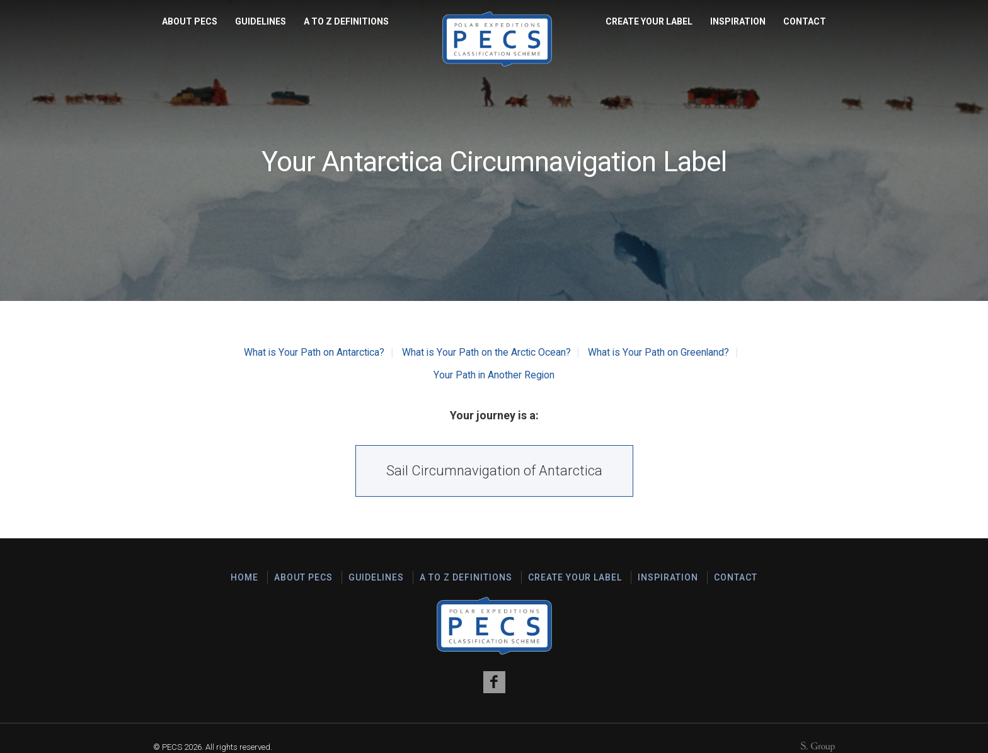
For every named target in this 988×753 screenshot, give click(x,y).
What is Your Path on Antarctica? (313, 352)
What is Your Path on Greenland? (659, 352)
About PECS (189, 21)
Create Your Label (649, 21)
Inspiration (738, 21)
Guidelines (260, 21)
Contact (804, 21)
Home (244, 577)
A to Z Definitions (346, 21)
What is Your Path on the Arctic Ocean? (486, 352)
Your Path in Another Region (494, 375)
